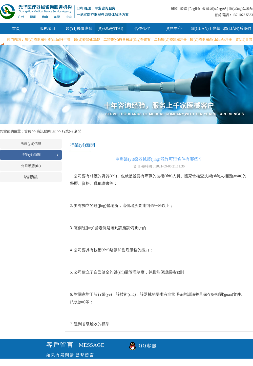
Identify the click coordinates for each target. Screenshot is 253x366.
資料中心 (174, 28)
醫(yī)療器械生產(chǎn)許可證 (48, 39)
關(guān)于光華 (206, 28)
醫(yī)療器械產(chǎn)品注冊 (211, 39)
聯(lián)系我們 (237, 28)
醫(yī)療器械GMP (87, 39)
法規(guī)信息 (31, 144)
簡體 (183, 9)
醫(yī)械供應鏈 (79, 28)
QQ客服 (148, 345)
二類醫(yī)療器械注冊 (170, 39)
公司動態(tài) (31, 166)
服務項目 (47, 28)
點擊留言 (85, 355)
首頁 (16, 28)
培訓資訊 (31, 177)
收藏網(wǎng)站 (214, 9)
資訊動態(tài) (110, 28)
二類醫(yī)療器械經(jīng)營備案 (127, 39)
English (195, 9)
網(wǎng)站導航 (241, 9)
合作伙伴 (142, 28)
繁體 (174, 9)
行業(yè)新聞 (72, 131)
